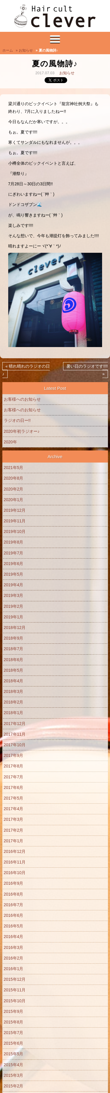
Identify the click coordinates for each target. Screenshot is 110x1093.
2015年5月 (13, 1053)
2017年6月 (13, 787)
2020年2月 (13, 489)
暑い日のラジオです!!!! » (87, 370)
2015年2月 (13, 1086)
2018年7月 (13, 648)
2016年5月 (13, 926)
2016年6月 (13, 915)
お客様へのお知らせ (22, 399)
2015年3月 (13, 1075)
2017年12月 (15, 723)
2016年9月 (13, 883)
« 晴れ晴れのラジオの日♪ (26, 370)
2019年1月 (13, 617)
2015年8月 (13, 1022)
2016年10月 (15, 872)
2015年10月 (15, 1000)
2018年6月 (13, 659)
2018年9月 (13, 638)
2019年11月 (15, 521)
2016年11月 (15, 862)
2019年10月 (15, 531)
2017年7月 (13, 777)
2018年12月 (15, 627)
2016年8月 (13, 894)
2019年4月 (13, 584)
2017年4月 (13, 808)
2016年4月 (13, 936)
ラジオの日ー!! (17, 420)
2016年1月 (13, 968)
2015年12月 (15, 979)
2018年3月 (13, 691)
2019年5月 (13, 574)
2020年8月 (13, 478)
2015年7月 (13, 1032)
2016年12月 (15, 851)
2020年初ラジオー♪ (22, 431)
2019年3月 (13, 595)
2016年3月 (13, 947)
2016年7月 (13, 904)
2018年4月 (13, 680)
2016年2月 (13, 958)
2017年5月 (13, 798)
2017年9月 (13, 755)
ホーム (7, 50)
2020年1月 (13, 499)
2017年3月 (13, 819)
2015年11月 (15, 990)
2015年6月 (13, 1043)
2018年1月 (13, 712)
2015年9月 (13, 1011)
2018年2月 (13, 702)
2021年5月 (13, 467)
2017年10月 (15, 744)
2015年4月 (13, 1064)
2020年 (10, 442)
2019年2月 (13, 606)
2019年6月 (13, 563)
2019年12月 (15, 510)
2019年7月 (13, 553)
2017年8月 (13, 766)
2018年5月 (13, 670)
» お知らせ (24, 50)
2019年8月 (13, 542)
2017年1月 (13, 840)
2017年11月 (15, 734)
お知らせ (67, 73)
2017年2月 (13, 830)
